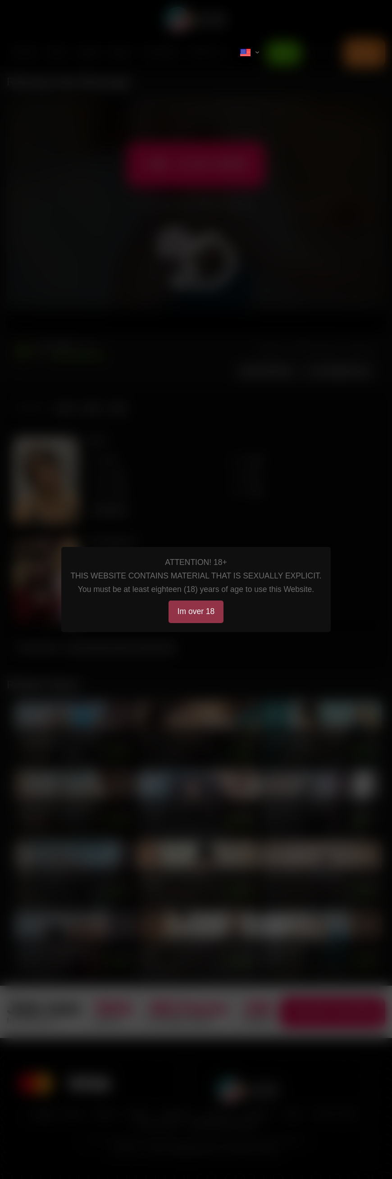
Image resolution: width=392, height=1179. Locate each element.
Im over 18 (196, 611)
